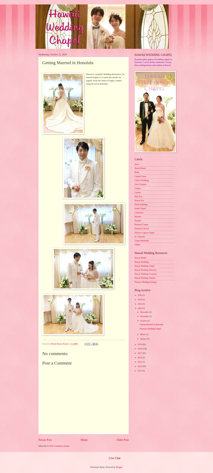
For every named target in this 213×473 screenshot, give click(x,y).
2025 (140, 295)
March (143, 334)
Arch (137, 164)
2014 (140, 366)
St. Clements (140, 237)
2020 (140, 308)
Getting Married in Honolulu (151, 324)
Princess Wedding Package (145, 282)
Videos (137, 245)
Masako (138, 217)
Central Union (140, 176)
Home (84, 439)
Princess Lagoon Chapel (144, 233)
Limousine (139, 213)
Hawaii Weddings (142, 262)
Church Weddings (142, 180)
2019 (140, 344)
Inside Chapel (140, 208)
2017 (140, 353)
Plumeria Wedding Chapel (150, 329)
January (143, 339)
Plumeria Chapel (141, 224)
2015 (140, 362)
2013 (140, 371)
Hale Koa (138, 196)
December (144, 312)
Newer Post (45, 439)
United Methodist (142, 241)
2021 (140, 304)
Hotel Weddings (141, 204)
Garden (138, 188)
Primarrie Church (142, 228)
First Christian (140, 184)
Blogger (119, 467)
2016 (140, 358)
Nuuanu (138, 221)
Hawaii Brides (140, 258)
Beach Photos (140, 168)
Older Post (123, 439)
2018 (140, 349)
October (143, 321)
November (144, 316)
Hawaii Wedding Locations (146, 274)
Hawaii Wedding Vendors (145, 278)
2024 (140, 299)
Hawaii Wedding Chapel (145, 266)
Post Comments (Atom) (59, 446)
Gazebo (138, 192)
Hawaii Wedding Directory (146, 270)
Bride (137, 172)
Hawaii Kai (139, 200)
